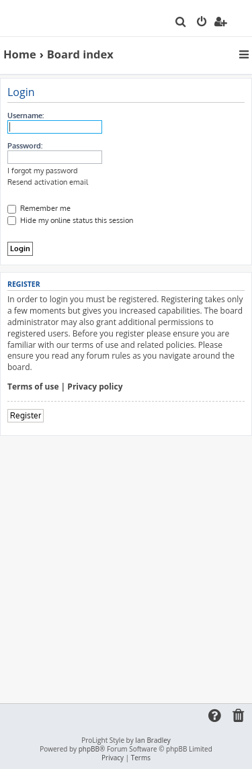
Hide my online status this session (70, 220)
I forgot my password (42, 170)
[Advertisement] (126, 568)
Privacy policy (94, 386)
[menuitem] (181, 23)
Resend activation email (47, 182)
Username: (25, 115)
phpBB (89, 749)
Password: (24, 145)
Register (25, 415)
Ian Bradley (152, 740)
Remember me (39, 208)
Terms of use (33, 386)
